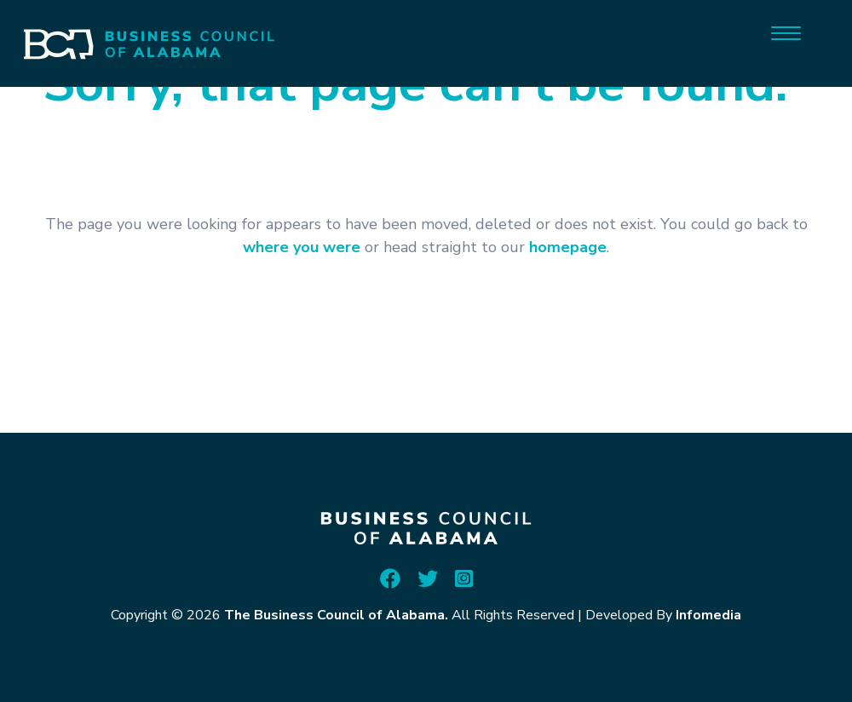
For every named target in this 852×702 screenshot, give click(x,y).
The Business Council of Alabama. (336, 615)
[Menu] (786, 32)
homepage (568, 247)
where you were (301, 247)
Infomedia (708, 615)
